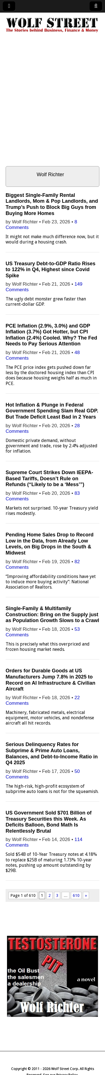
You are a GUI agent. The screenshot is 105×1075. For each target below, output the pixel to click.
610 (76, 895)
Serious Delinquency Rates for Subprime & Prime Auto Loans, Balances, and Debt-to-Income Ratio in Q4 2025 (52, 753)
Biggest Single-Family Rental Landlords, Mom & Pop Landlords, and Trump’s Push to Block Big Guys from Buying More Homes (52, 204)
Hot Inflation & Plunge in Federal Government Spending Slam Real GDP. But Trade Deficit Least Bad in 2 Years (52, 411)
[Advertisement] (52, 103)
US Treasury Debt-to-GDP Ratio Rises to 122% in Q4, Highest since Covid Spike (50, 269)
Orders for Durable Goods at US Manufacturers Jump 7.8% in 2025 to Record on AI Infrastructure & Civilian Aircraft (50, 680)
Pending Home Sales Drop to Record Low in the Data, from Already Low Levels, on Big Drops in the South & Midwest (50, 544)
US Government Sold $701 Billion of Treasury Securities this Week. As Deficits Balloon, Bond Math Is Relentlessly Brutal (49, 822)
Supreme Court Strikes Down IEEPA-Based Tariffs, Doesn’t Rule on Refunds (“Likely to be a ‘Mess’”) (49, 478)
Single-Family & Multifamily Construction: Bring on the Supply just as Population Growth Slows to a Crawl (52, 614)
